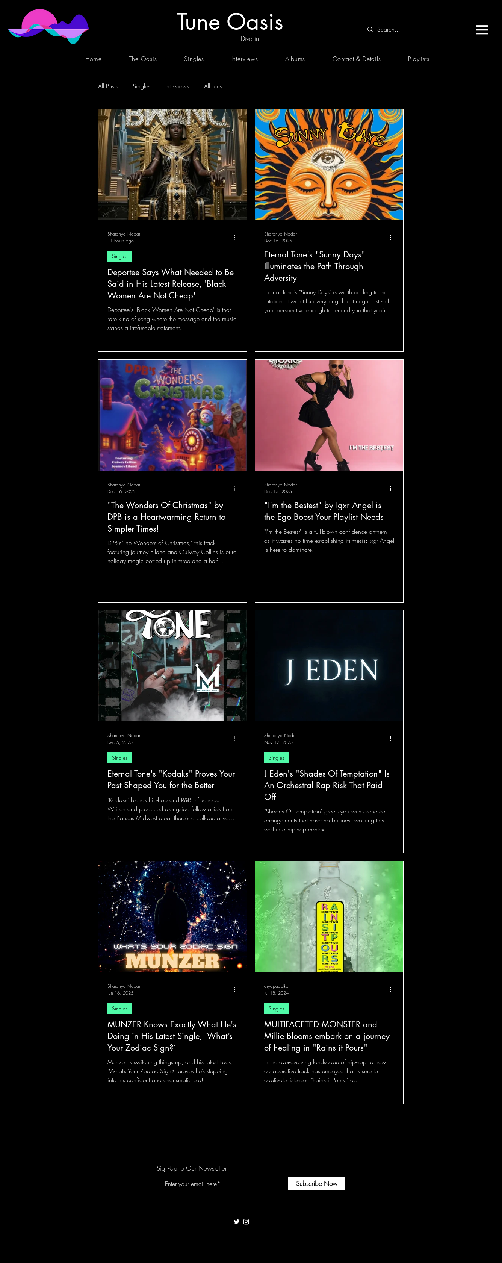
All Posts (108, 86)
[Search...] (416, 29)
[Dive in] (250, 38)
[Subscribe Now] (316, 1183)
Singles (141, 86)
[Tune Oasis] (230, 21)
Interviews (177, 86)
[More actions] (236, 237)
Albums (213, 86)
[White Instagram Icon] (246, 1221)
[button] (482, 29)
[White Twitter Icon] (236, 1221)
